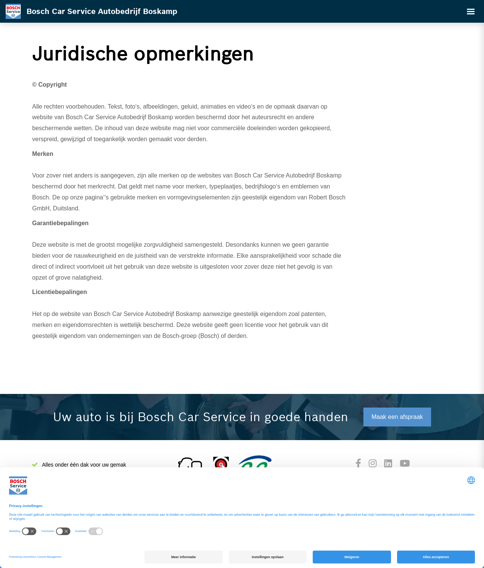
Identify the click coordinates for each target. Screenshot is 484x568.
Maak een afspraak (397, 417)
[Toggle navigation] (470, 11)
